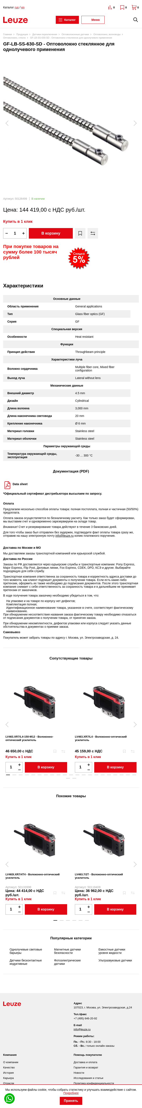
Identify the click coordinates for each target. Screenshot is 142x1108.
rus (17, 7)
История (8, 1072)
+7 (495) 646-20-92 (85, 1018)
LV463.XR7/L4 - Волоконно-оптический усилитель (101, 738)
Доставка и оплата (85, 1062)
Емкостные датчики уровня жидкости (111, 951)
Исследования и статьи (88, 1078)
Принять (71, 1101)
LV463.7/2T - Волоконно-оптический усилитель (99, 876)
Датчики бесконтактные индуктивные (26, 962)
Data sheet (20, 484)
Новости (79, 1072)
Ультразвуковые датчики (115, 960)
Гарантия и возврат (86, 1067)
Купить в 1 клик (18, 221)
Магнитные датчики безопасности (67, 951)
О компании (10, 1062)
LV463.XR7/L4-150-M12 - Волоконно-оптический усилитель (29, 738)
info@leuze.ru (64, 535)
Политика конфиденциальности (94, 1083)
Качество (9, 1067)
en (23, 7)
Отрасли (8, 1083)
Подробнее (71, 1093)
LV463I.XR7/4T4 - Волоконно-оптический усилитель (32, 876)
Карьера (8, 1078)
